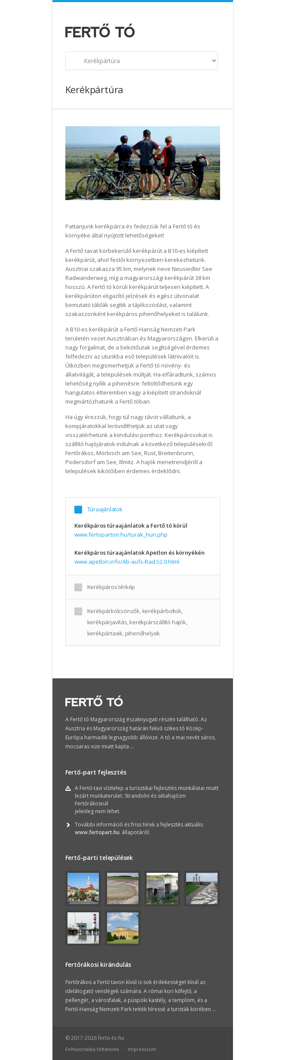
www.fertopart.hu (97, 832)
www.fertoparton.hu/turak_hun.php (121, 534)
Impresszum (142, 1049)
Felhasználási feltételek (92, 1049)
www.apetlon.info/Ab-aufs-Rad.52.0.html (126, 561)
